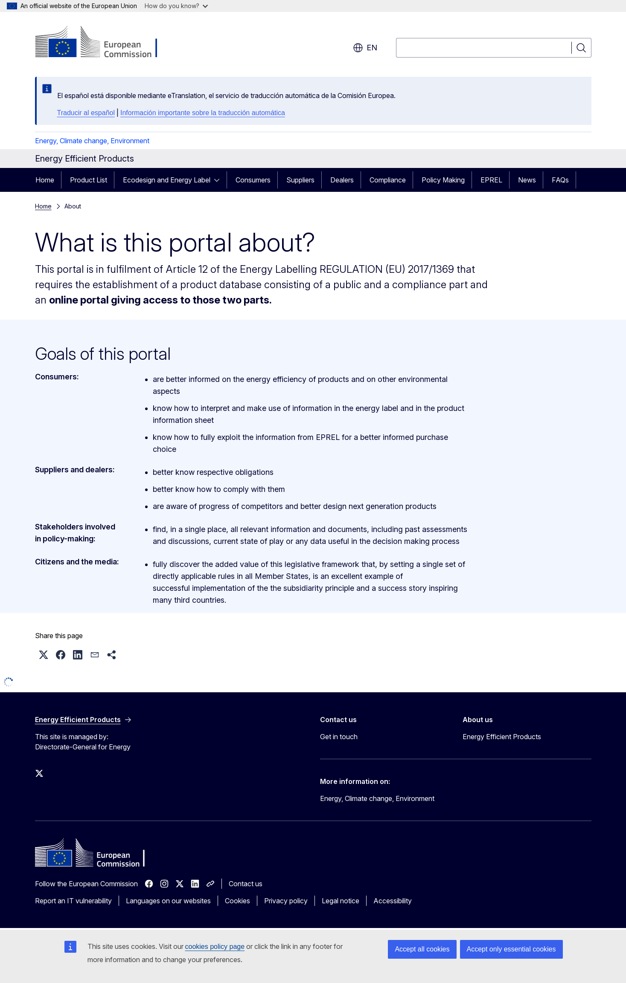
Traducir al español (86, 112)
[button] (43, 655)
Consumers (253, 180)
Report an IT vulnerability (73, 900)
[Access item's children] (219, 180)
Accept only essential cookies (511, 949)
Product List (88, 180)
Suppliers (300, 180)
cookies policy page (215, 946)
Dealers (342, 180)
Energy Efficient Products (502, 736)
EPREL (491, 180)
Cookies (237, 900)
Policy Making (443, 180)
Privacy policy (286, 900)
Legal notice (340, 900)
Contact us (245, 883)
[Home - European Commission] (104, 43)
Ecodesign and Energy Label (166, 180)
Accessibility (392, 900)
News (527, 180)
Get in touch (339, 736)
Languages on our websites (168, 900)
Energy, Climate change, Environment (92, 140)
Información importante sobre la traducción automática (202, 112)
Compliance (388, 180)
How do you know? (176, 5)
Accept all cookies (422, 949)
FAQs (560, 180)
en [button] (365, 48)
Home (44, 180)
